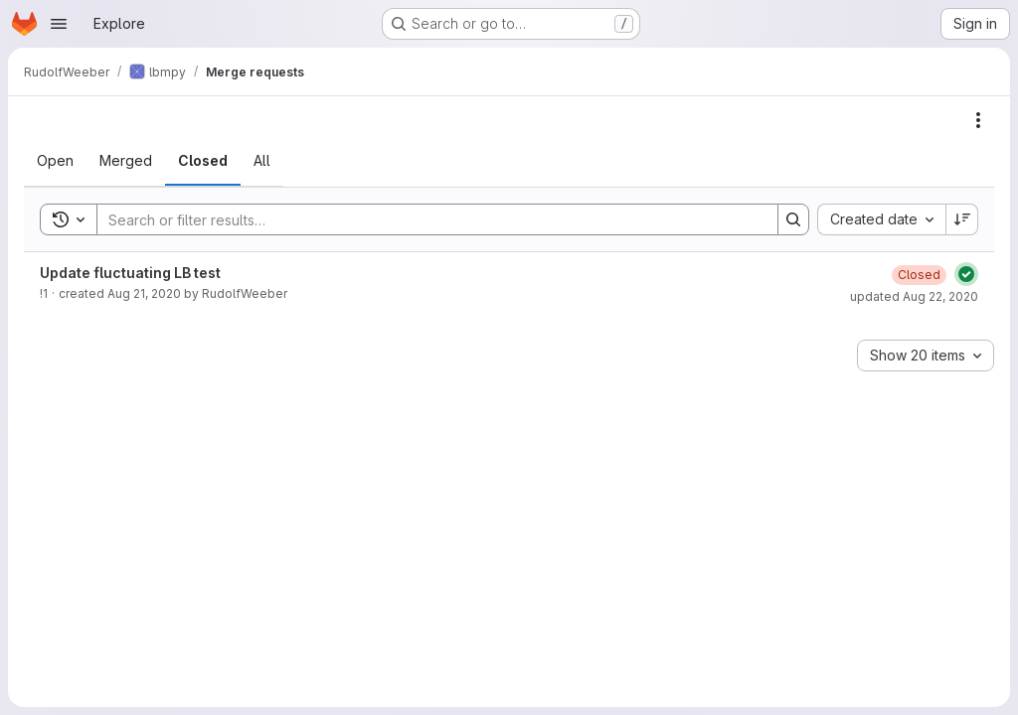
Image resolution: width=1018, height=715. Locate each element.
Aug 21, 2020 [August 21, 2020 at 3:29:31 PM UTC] (144, 293)
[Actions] (978, 120)
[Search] (427, 219)
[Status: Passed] (966, 274)
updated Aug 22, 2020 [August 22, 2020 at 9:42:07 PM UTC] (914, 296)
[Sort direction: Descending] (962, 219)
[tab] (55, 161)
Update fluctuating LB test (130, 272)
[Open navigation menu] (59, 24)
